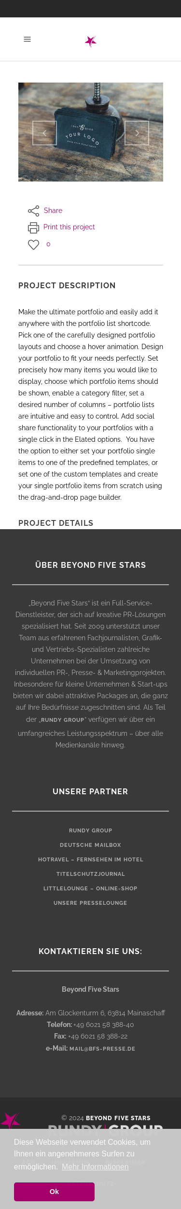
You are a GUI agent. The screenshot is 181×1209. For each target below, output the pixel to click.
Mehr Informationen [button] (95, 1167)
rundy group (62, 720)
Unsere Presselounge (90, 903)
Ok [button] (54, 1191)
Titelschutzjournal (90, 874)
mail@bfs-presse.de (103, 1049)
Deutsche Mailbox (90, 845)
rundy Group (90, 831)
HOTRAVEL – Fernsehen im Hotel (90, 860)
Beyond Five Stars (118, 1118)
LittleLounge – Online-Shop (90, 889)
